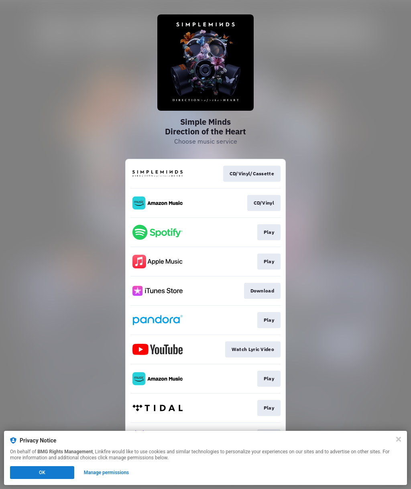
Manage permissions (106, 472)
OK (42, 472)
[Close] (398, 439)
